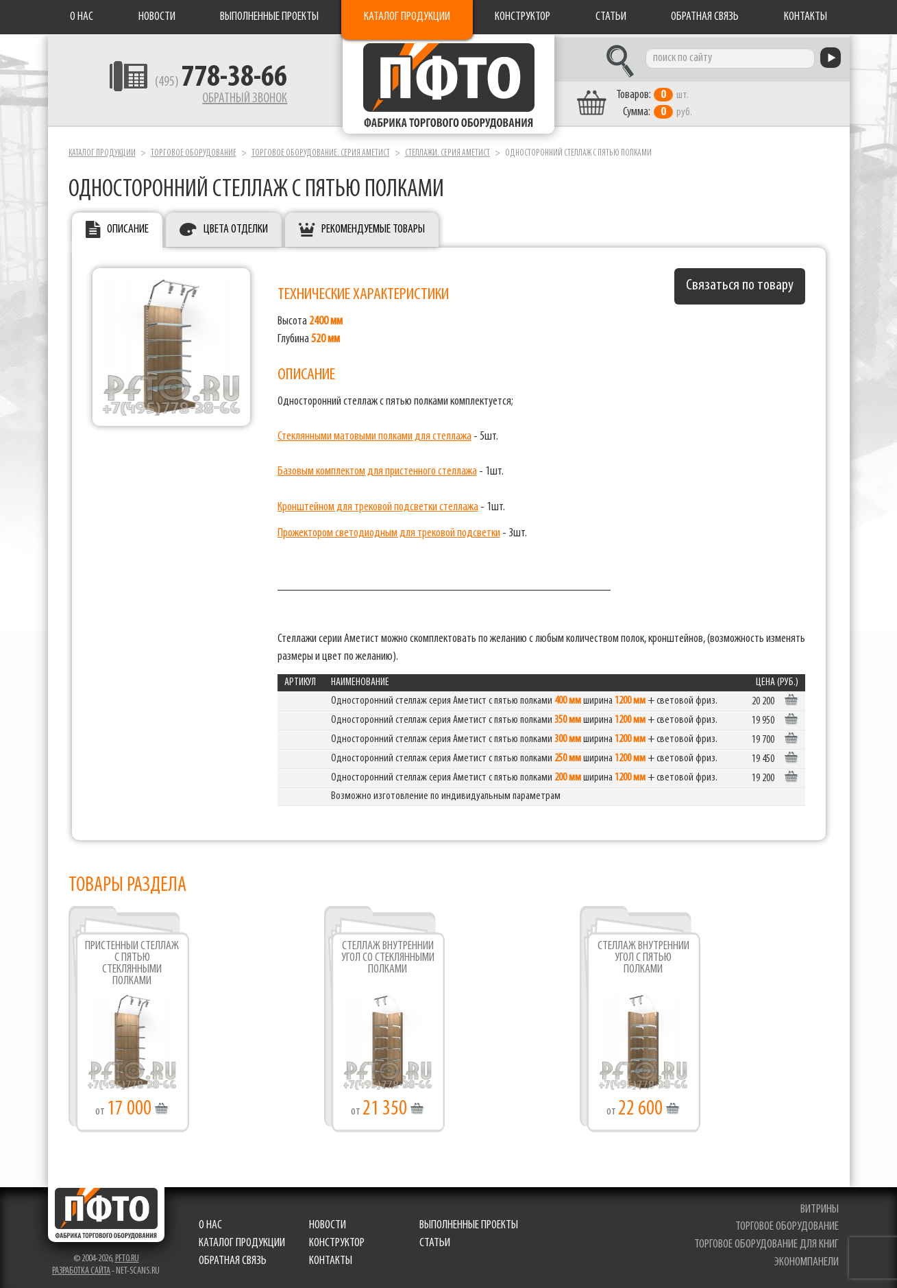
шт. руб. (665, 100)
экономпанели (807, 1258)
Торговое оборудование (193, 149)
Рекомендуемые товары (373, 226)
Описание (128, 226)
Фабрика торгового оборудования (448, 85)
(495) (210, 83)
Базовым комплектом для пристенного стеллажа (377, 468)
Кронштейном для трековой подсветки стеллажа (378, 503)
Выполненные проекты (269, 16)
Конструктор (522, 16)
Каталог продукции (407, 16)
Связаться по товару (740, 283)
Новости (156, 16)
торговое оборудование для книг (767, 1241)
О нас (81, 16)
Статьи (610, 16)
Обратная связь (705, 16)
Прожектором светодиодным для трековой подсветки (389, 529)
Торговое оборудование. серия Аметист (320, 149)
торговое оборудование (787, 1223)
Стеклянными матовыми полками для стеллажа (374, 433)
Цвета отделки (236, 226)
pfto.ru (127, 1255)
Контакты (805, 16)
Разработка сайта (81, 1268)
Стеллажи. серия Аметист (447, 149)
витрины (820, 1206)
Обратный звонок (233, 99)
